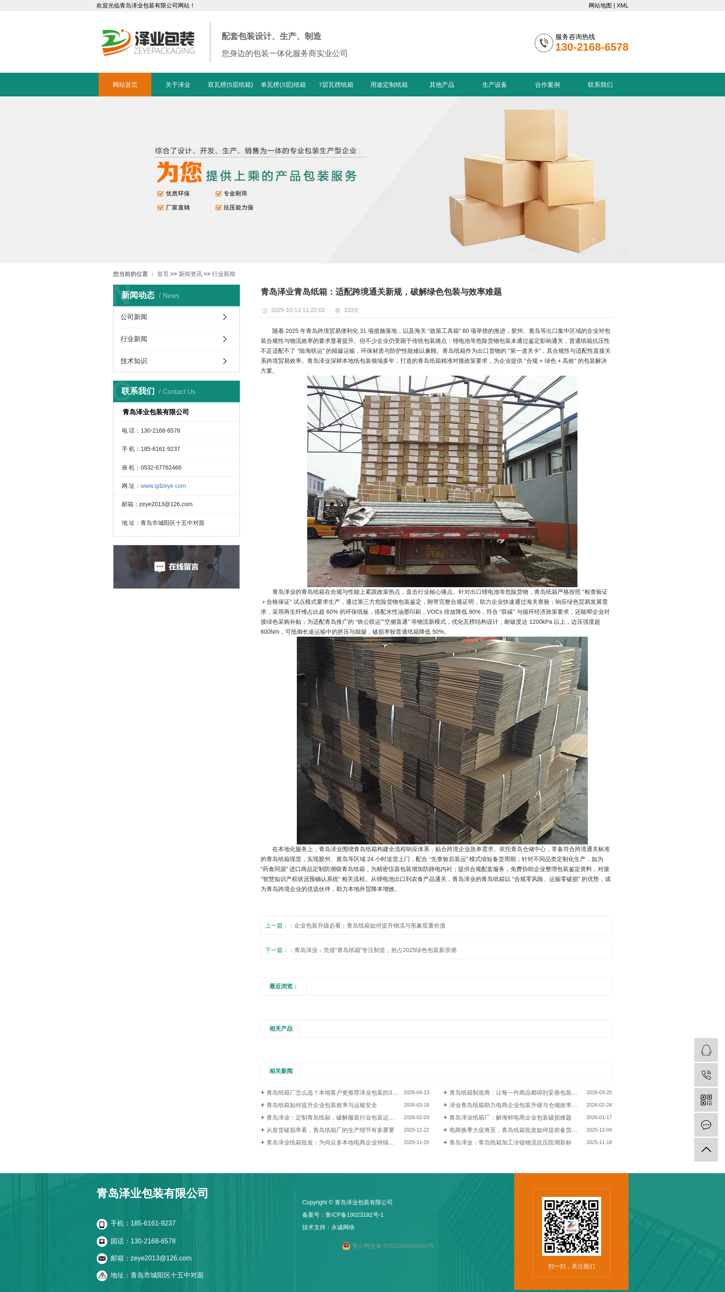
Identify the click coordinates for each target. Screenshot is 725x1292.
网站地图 (600, 5)
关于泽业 (177, 84)
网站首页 (125, 84)
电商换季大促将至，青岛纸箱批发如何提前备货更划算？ (522, 1130)
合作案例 (547, 84)
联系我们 (600, 84)
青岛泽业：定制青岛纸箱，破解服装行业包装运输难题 (336, 1117)
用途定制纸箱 (389, 84)
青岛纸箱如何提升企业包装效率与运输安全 (321, 1105)
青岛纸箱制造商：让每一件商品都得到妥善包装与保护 (519, 1092)
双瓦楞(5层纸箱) (230, 84)
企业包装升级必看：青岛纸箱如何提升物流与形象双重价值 (370, 925)
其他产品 (441, 84)
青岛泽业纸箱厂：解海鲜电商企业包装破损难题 (510, 1117)
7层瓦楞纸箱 (336, 84)
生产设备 (494, 84)
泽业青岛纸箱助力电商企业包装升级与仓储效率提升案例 (522, 1105)
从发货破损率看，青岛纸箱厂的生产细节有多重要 (330, 1130)
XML (622, 5)
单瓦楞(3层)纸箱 (283, 84)
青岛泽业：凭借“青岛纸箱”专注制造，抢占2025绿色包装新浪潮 (375, 950)
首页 (163, 274)
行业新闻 (223, 274)
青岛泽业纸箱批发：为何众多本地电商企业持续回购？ (336, 1142)
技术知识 (134, 360)
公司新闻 (134, 316)
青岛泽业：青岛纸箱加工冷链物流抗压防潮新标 (510, 1142)
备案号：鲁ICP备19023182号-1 (343, 1214)
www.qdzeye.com (163, 485)
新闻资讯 (190, 274)
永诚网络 (343, 1227)
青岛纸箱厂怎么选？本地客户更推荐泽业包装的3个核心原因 (343, 1092)
